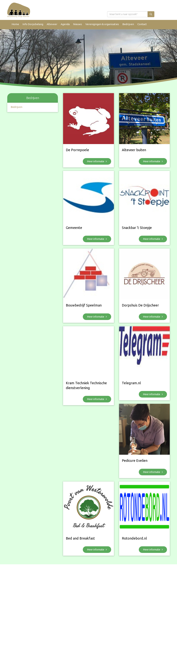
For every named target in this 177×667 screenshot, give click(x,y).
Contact (142, 24)
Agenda (65, 24)
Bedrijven (128, 24)
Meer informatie (97, 161)
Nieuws (77, 24)
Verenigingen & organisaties (102, 24)
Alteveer (52, 24)
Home (15, 24)
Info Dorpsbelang (32, 24)
